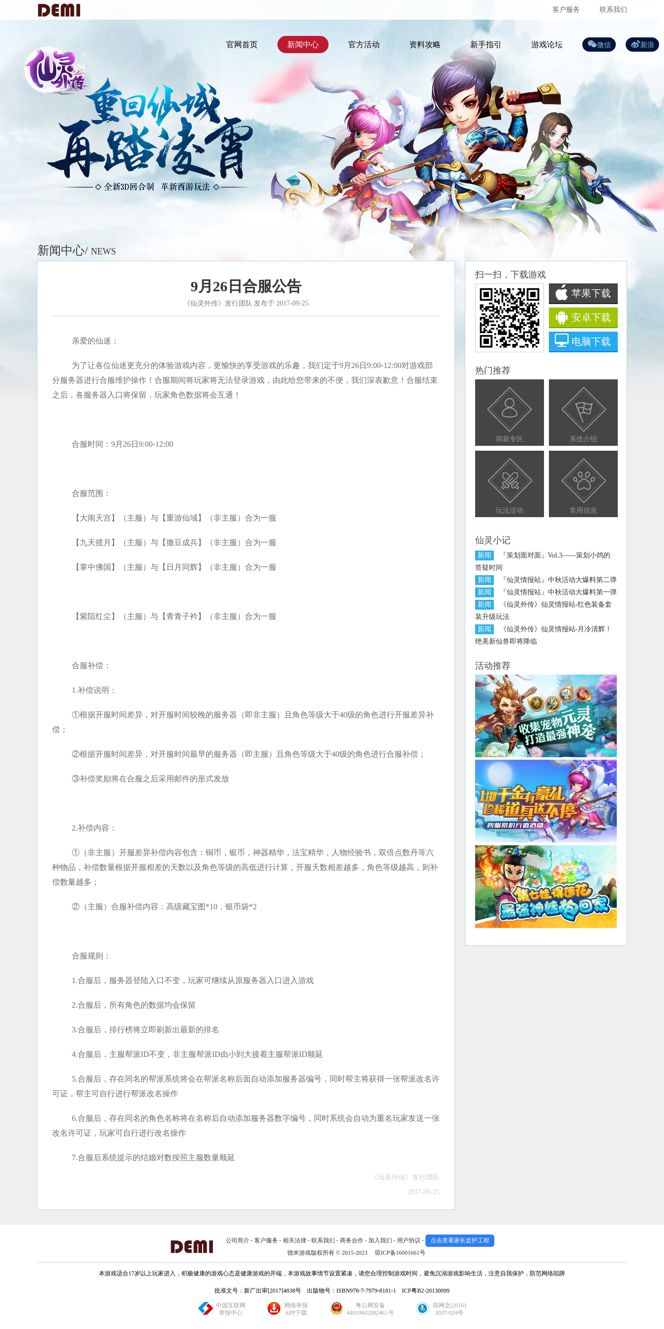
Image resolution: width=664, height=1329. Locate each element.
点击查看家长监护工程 (459, 1240)
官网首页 (242, 44)
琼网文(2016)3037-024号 (449, 1309)
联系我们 (613, 9)
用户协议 (409, 1240)
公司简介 (237, 1240)
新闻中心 (303, 44)
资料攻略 (425, 44)
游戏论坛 (547, 44)
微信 (604, 45)
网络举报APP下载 (296, 1309)
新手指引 (486, 44)
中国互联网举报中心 (230, 1309)
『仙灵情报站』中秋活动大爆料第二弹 (558, 580)
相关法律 (294, 1240)
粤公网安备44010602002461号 (370, 1309)
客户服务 (566, 9)
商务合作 (351, 1240)
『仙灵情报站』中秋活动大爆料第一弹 (558, 592)
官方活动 (364, 44)
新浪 (647, 45)
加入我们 (380, 1240)
